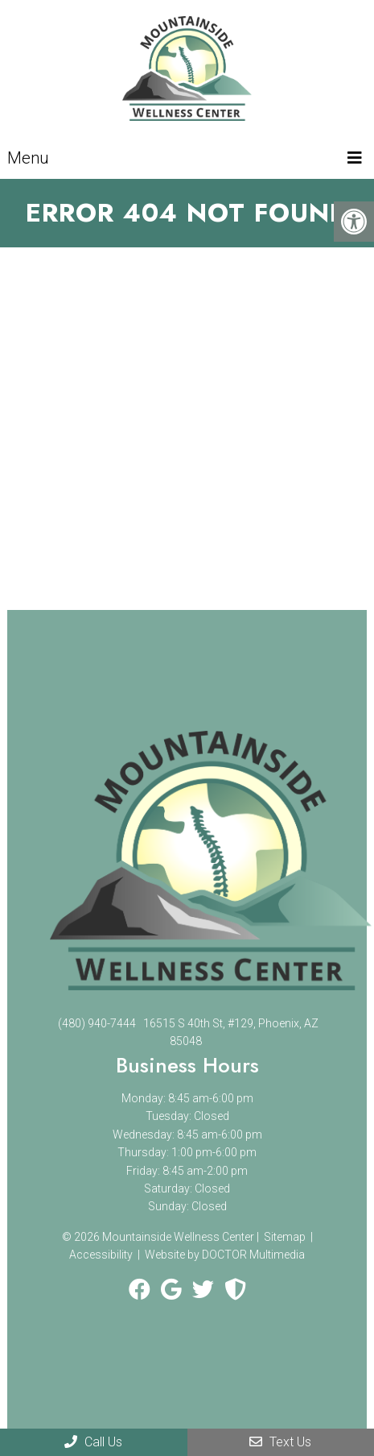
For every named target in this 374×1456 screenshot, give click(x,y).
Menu (28, 158)
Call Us (93, 1442)
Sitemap (285, 1236)
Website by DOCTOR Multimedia (225, 1254)
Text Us (280, 1442)
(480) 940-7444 (97, 1023)
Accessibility (101, 1254)
